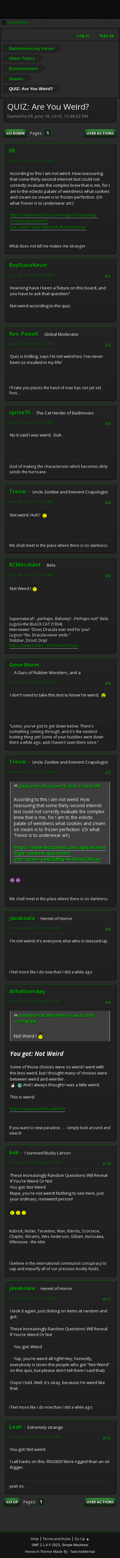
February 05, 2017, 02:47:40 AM (35, 1437)
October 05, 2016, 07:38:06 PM (34, 1001)
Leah (15, 1426)
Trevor (18, 491)
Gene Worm (24, 664)
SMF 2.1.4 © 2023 (46, 1545)
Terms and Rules (56, 1538)
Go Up (12, 1501)
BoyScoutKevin (28, 265)
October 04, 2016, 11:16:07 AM (34, 928)
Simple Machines (75, 1545)
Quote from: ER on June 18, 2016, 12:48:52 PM (60, 786)
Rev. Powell (23, 333)
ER (12, 150)
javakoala (22, 918)
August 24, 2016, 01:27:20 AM (33, 771)
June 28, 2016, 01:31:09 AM (31, 501)
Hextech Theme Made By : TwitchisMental (60, 1551)
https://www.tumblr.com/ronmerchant (43, 645)
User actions (100, 133)
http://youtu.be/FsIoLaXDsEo (38, 1109)
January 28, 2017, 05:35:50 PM (33, 1298)
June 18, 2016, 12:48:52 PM (31, 160)
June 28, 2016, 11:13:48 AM (31, 574)
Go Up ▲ (82, 1538)
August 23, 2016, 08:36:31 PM (33, 682)
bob (14, 1152)
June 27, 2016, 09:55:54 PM (31, 422)
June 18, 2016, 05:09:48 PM (31, 275)
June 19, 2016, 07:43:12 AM (31, 344)
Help (35, 1538)
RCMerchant (25, 564)
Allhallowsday (27, 991)
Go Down (15, 133)
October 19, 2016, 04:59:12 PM (34, 1162)
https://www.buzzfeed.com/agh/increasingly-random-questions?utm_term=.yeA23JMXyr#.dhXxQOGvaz (60, 853)
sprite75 (19, 412)
